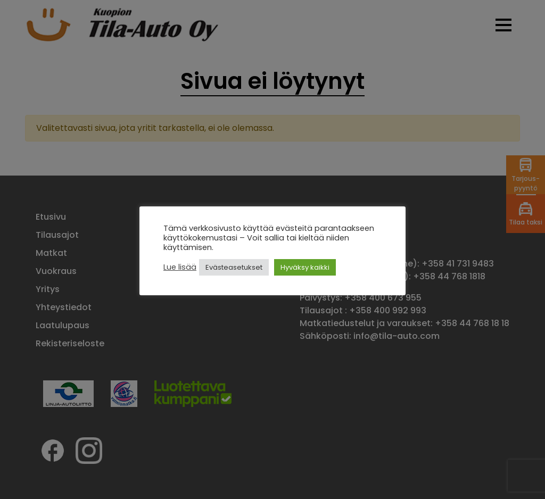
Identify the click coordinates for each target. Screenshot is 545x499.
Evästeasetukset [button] (233, 267)
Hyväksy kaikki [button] (304, 267)
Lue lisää (179, 267)
